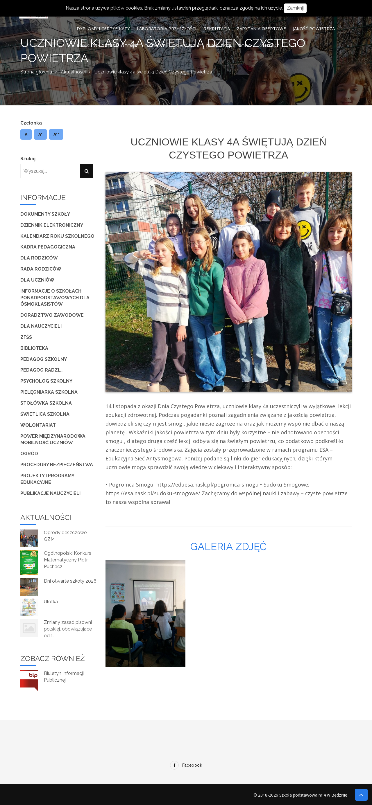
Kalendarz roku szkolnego (57, 236)
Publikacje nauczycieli (50, 493)
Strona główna (36, 72)
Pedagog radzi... (41, 370)
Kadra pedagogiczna (47, 247)
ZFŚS (26, 337)
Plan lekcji (218, 45)
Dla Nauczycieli (41, 326)
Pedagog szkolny (43, 359)
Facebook (186, 765)
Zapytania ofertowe (261, 28)
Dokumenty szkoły (45, 214)
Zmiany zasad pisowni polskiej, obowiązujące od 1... (68, 628)
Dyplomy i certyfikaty (103, 28)
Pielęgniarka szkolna (49, 392)
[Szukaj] (86, 171)
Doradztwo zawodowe (52, 315)
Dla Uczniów (37, 280)
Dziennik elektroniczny (51, 225)
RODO (244, 45)
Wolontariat (38, 425)
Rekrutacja (216, 28)
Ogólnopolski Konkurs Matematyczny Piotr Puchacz (67, 559)
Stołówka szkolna (46, 403)
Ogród (29, 453)
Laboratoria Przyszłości (166, 28)
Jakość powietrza (314, 28)
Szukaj (27, 158)
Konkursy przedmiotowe (107, 45)
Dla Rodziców (39, 258)
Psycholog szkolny (46, 381)
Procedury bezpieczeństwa (56, 464)
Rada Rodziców (40, 269)
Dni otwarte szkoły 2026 (70, 581)
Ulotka (51, 601)
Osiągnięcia (185, 45)
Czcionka (31, 123)
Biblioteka (34, 348)
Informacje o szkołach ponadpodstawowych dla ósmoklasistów (55, 297)
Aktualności (73, 72)
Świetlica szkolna (44, 414)
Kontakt (268, 45)
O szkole (154, 45)
